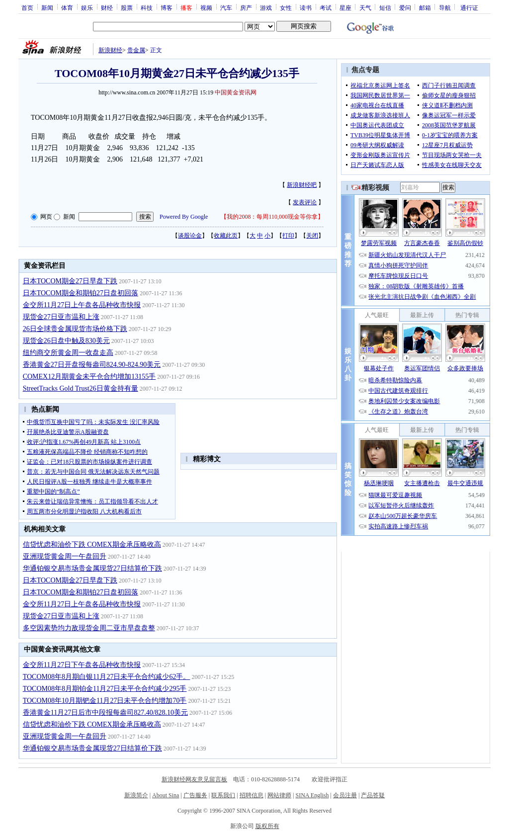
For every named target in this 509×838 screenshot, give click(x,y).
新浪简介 (136, 795)
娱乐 (87, 7)
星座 (345, 7)
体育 (67, 7)
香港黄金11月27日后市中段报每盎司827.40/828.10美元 (105, 712)
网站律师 (279, 795)
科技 (147, 7)
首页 (27, 7)
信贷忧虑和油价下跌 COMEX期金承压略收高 (92, 544)
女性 (286, 7)
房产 (246, 7)
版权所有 (267, 826)
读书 (306, 7)
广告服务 (195, 795)
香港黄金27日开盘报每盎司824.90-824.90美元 (92, 364)
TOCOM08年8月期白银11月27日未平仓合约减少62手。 (106, 676)
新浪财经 (110, 50)
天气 (365, 7)
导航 (445, 7)
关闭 (312, 235)
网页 (46, 216)
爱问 (405, 7)
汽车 (226, 7)
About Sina (165, 795)
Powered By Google (184, 216)
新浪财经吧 (302, 184)
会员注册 (345, 795)
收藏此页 (226, 235)
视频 (206, 7)
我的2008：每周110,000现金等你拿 (272, 216)
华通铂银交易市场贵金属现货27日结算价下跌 (92, 568)
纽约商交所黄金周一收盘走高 (68, 352)
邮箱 (425, 7)
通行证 (469, 7)
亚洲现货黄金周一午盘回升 (64, 556)
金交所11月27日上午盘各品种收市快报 (82, 305)
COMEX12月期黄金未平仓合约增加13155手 (89, 376)
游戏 (266, 7)
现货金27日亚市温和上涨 (61, 317)
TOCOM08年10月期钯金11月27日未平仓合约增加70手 (105, 700)
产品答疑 (373, 795)
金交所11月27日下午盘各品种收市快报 (82, 665)
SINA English (312, 795)
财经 (107, 7)
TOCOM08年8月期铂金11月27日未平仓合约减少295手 (105, 688)
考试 (326, 7)
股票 (127, 7)
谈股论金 (190, 235)
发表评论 (305, 202)
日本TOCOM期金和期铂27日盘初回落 (80, 293)
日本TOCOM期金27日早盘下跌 (70, 281)
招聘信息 (251, 795)
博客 (166, 7)
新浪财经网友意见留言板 (194, 779)
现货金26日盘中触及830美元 (66, 340)
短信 (385, 7)
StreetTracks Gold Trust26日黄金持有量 (80, 388)
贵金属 (136, 50)
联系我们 (223, 795)
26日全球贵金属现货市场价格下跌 (75, 329)
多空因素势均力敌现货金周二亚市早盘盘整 (89, 628)
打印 (288, 235)
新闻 (47, 7)
